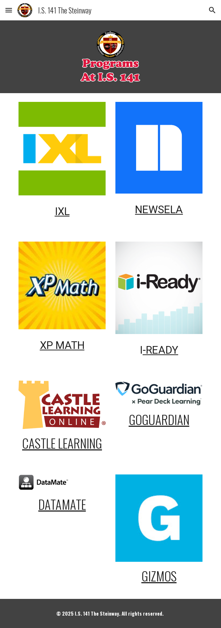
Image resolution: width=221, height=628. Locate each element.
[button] (8, 10)
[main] (62, 209)
